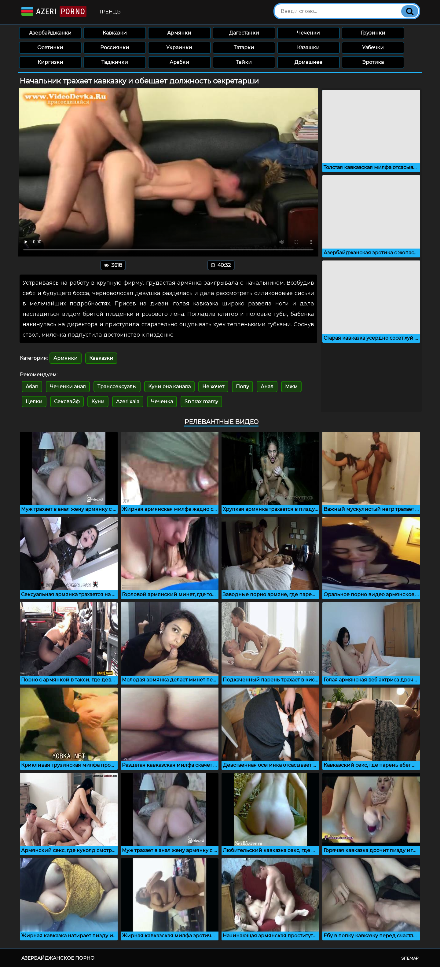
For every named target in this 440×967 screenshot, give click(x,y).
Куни (98, 401)
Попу (242, 386)
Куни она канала (169, 386)
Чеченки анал (68, 386)
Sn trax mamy (201, 401)
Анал (267, 386)
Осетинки (50, 47)
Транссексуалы (117, 386)
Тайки (244, 62)
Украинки (179, 47)
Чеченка (162, 401)
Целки (34, 401)
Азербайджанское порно (57, 958)
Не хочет (213, 386)
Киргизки (50, 62)
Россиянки (114, 47)
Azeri (53, 11)
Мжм (291, 386)
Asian (32, 386)
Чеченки (308, 33)
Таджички (114, 62)
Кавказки (115, 33)
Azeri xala (127, 401)
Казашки (308, 47)
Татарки (244, 47)
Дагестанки (244, 33)
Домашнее (308, 62)
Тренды (110, 12)
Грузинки (373, 33)
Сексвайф (67, 401)
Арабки (179, 62)
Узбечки (373, 47)
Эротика (373, 62)
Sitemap (410, 958)
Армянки (179, 33)
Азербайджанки (50, 33)
